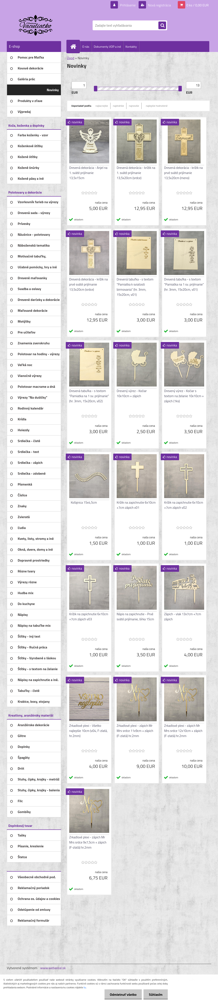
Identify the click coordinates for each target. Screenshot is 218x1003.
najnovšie (134, 106)
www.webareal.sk (53, 967)
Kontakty (131, 46)
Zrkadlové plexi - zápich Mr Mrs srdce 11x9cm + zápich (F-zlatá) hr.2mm (135, 730)
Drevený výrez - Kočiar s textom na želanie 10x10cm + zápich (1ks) (184, 396)
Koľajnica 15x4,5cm (84, 502)
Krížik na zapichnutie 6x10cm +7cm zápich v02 (183, 505)
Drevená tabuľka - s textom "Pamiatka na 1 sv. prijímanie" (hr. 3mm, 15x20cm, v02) (89, 396)
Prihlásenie (127, 5)
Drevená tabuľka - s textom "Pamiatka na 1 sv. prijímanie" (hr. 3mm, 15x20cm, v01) (184, 284)
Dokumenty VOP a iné (107, 46)
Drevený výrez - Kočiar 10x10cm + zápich (132, 393)
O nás (85, 46)
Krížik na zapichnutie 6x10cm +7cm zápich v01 (136, 505)
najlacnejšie (102, 106)
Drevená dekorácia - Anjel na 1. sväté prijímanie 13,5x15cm (88, 172)
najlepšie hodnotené (157, 106)
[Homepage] (75, 46)
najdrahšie (118, 106)
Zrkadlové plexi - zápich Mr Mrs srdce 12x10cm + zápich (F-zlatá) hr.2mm (183, 730)
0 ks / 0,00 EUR (197, 5)
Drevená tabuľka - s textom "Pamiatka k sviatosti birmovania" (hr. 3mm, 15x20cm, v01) (135, 287)
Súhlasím (155, 994)
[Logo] (36, 25)
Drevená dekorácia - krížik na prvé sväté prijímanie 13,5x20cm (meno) (183, 172)
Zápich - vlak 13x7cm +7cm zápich (182, 617)
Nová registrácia (159, 5)
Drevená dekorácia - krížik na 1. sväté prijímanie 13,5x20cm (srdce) (136, 172)
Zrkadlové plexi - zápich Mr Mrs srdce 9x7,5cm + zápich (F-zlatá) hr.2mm (87, 842)
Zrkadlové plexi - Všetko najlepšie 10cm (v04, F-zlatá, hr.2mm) (88, 730)
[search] (162, 26)
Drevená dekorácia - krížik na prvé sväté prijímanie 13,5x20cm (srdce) (88, 284)
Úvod (70, 57)
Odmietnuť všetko (123, 994)
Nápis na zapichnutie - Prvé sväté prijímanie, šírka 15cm (135, 617)
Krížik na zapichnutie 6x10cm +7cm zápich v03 (88, 617)
